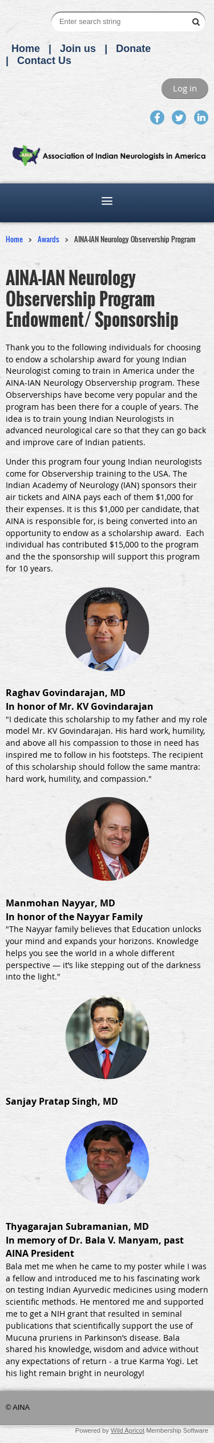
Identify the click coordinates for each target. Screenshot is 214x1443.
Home (25, 48)
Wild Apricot (127, 1430)
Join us (78, 48)
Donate (133, 48)
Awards (48, 239)
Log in (185, 88)
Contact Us (44, 60)
